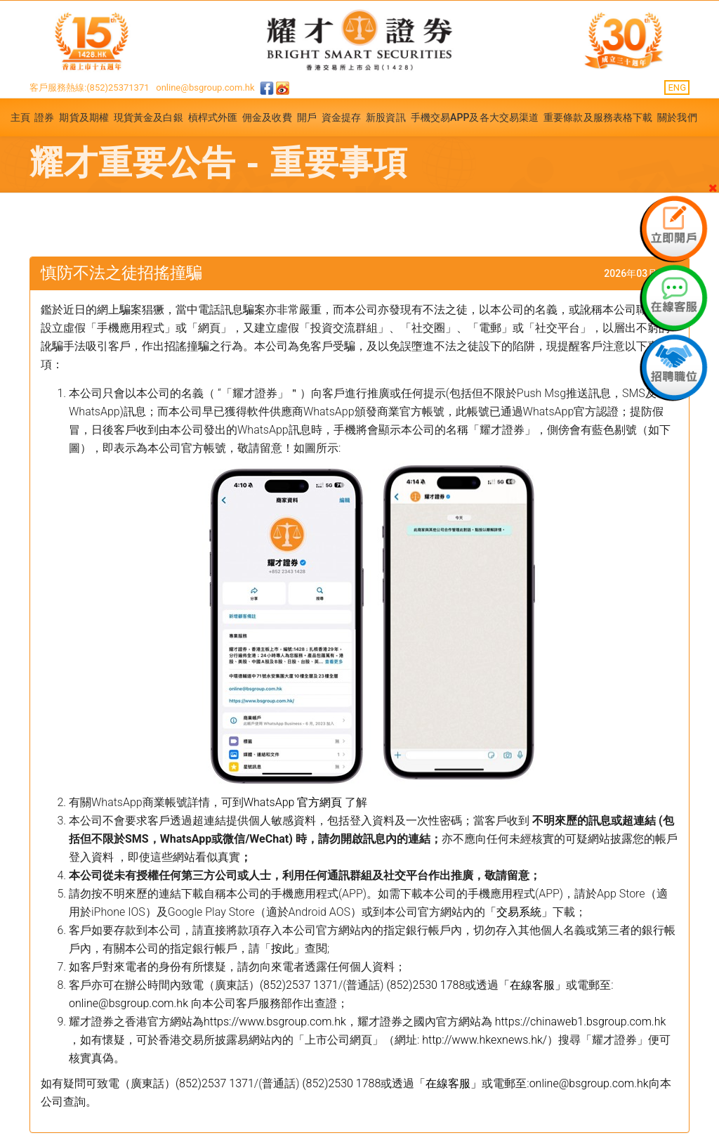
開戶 (307, 117)
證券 (44, 117)
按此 (282, 948)
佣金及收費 (267, 117)
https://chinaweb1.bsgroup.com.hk (580, 1021)
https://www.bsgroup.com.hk (275, 1021)
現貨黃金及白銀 (148, 117)
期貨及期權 (84, 117)
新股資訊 (385, 117)
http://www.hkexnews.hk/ (484, 1039)
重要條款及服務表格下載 (597, 117)
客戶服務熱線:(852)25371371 (89, 87)
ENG (677, 87)
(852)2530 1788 (425, 985)
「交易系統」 (519, 912)
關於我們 (677, 117)
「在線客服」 (532, 985)
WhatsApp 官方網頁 (294, 802)
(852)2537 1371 (299, 985)
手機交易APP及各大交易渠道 (475, 117)
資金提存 (341, 117)
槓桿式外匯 (213, 117)
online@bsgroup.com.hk (205, 87)
